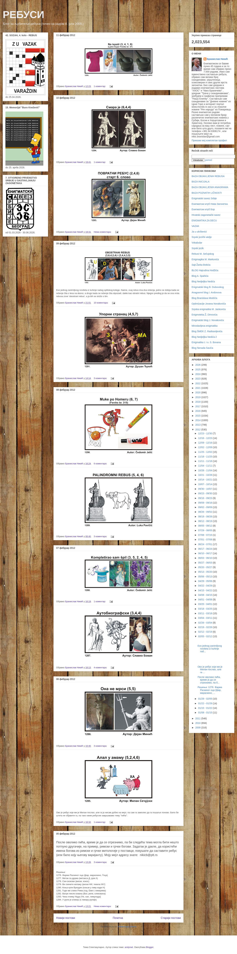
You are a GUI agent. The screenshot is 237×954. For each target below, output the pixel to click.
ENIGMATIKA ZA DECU (204, 220)
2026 (198, 364)
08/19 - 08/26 (205, 516)
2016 (198, 411)
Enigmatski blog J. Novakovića (208, 320)
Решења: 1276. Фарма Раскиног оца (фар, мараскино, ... (210, 690)
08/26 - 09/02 (205, 511)
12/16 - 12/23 (205, 438)
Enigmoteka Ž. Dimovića (204, 314)
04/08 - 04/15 (205, 595)
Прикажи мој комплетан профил (209, 140)
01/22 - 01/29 (205, 703)
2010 (198, 723)
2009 (198, 727)
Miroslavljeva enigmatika (205, 325)
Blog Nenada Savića (202, 348)
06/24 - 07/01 (205, 544)
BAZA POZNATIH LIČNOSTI (207, 192)
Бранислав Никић (217, 59)
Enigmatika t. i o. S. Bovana (206, 342)
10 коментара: (101, 302)
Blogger (149, 947)
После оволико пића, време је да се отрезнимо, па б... (209, 680)
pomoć (208, 160)
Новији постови (65, 917)
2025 (198, 369)
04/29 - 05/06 (205, 581)
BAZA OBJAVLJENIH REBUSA (208, 176)
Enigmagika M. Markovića (205, 259)
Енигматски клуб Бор (203, 209)
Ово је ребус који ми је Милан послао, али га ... (210, 669)
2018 (198, 401)
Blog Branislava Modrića (204, 298)
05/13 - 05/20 (205, 571)
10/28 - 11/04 (205, 470)
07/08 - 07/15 (205, 535)
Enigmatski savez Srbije (204, 198)
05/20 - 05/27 (205, 567)
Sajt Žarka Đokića (201, 264)
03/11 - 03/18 (205, 613)
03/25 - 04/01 (205, 604)
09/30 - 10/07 (205, 488)
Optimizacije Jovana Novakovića (209, 303)
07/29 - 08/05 (205, 530)
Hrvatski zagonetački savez (206, 215)
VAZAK (195, 226)
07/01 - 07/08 (205, 539)
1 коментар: (100, 86)
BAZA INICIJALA (200, 181)
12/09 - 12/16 (205, 442)
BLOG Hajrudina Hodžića (205, 270)
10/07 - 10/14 (205, 484)
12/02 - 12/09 (205, 447)
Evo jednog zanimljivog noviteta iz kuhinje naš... (210, 648)
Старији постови (171, 917)
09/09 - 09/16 (205, 502)
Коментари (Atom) (127, 926)
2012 (198, 429)
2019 (198, 397)
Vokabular (197, 242)
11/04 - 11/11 (205, 465)
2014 (198, 420)
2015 (198, 415)
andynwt (129, 947)
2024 (198, 374)
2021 (198, 388)
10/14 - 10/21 (205, 479)
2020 (198, 392)
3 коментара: (101, 378)
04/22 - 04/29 (205, 585)
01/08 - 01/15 (205, 712)
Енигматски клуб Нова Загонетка (210, 204)
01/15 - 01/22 (205, 708)
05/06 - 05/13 (205, 576)
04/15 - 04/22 (205, 590)
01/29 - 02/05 (205, 698)
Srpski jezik (198, 248)
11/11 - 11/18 (205, 461)
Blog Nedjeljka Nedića (203, 281)
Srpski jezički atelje (202, 237)
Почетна (118, 917)
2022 (198, 383)
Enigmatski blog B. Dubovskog (208, 287)
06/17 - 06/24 (205, 548)
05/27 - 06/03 (205, 562)
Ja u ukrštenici (199, 231)
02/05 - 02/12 (205, 636)
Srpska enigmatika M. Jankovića (209, 309)
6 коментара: (101, 463)
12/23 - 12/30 (205, 433)
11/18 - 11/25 (205, 456)
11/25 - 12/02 (205, 452)
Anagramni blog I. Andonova (206, 292)
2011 (198, 718)
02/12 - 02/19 (205, 631)
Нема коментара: (103, 232)
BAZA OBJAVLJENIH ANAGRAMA (210, 187)
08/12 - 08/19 (205, 521)
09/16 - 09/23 (205, 498)
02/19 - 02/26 (205, 627)
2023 (198, 378)
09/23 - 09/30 (205, 493)
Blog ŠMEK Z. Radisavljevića (207, 331)
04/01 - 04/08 (205, 599)
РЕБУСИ (23, 14)
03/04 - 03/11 (205, 618)
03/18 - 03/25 (205, 608)
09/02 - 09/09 (205, 507)
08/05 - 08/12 (205, 525)
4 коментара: (101, 667)
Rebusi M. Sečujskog (203, 253)
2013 (198, 424)
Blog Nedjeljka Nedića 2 (204, 337)
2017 (198, 406)
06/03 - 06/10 (205, 558)
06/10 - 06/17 (205, 553)
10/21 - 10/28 (205, 475)
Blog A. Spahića (200, 276)
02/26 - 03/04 (205, 622)
